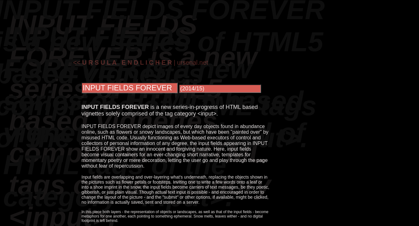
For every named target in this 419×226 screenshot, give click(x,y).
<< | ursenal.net (140, 62)
